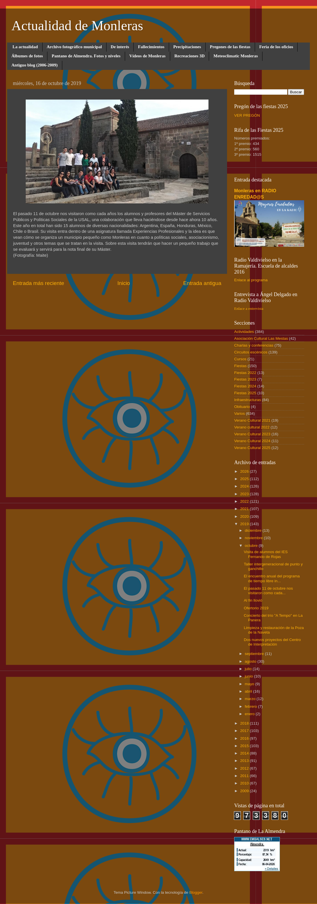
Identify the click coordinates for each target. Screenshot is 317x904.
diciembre (253, 530)
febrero (251, 706)
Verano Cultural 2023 (252, 434)
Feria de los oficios (276, 47)
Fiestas (240, 366)
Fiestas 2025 (245, 393)
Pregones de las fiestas (230, 47)
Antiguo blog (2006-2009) (34, 65)
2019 (245, 524)
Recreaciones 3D (189, 56)
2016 (245, 738)
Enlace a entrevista (248, 308)
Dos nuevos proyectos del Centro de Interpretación (272, 642)
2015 (245, 746)
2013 (245, 761)
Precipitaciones (187, 47)
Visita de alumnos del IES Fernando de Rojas (266, 554)
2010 (245, 783)
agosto (251, 661)
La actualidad (25, 47)
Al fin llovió (253, 600)
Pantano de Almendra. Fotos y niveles (86, 56)
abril (249, 691)
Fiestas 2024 (245, 386)
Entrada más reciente (38, 283)
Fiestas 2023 (245, 379)
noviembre (254, 538)
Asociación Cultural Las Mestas (261, 338)
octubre (252, 545)
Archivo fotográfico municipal (74, 47)
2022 (245, 501)
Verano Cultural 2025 (252, 448)
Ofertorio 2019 (256, 608)
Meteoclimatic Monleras (235, 56)
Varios (239, 413)
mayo (250, 684)
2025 (245, 479)
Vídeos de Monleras (147, 56)
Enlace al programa (251, 280)
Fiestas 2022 (245, 373)
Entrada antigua (202, 283)
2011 (245, 776)
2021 (245, 509)
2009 (245, 791)
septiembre (255, 654)
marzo (250, 699)
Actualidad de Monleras (77, 25)
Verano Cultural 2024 (252, 441)
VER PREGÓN (247, 115)
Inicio (123, 283)
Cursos (240, 359)
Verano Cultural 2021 (252, 420)
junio (249, 676)
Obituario (242, 407)
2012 (245, 768)
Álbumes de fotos (27, 56)
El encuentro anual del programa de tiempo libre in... (272, 578)
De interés (120, 47)
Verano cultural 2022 (252, 427)
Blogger (195, 892)
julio (249, 669)
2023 (245, 494)
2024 (245, 486)
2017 (245, 731)
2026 (245, 471)
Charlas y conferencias (253, 345)
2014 (245, 753)
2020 (245, 516)
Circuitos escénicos (250, 352)
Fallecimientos (151, 47)
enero (250, 714)
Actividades (244, 331)
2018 (245, 723)
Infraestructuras (247, 400)
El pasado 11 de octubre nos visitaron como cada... (268, 590)
